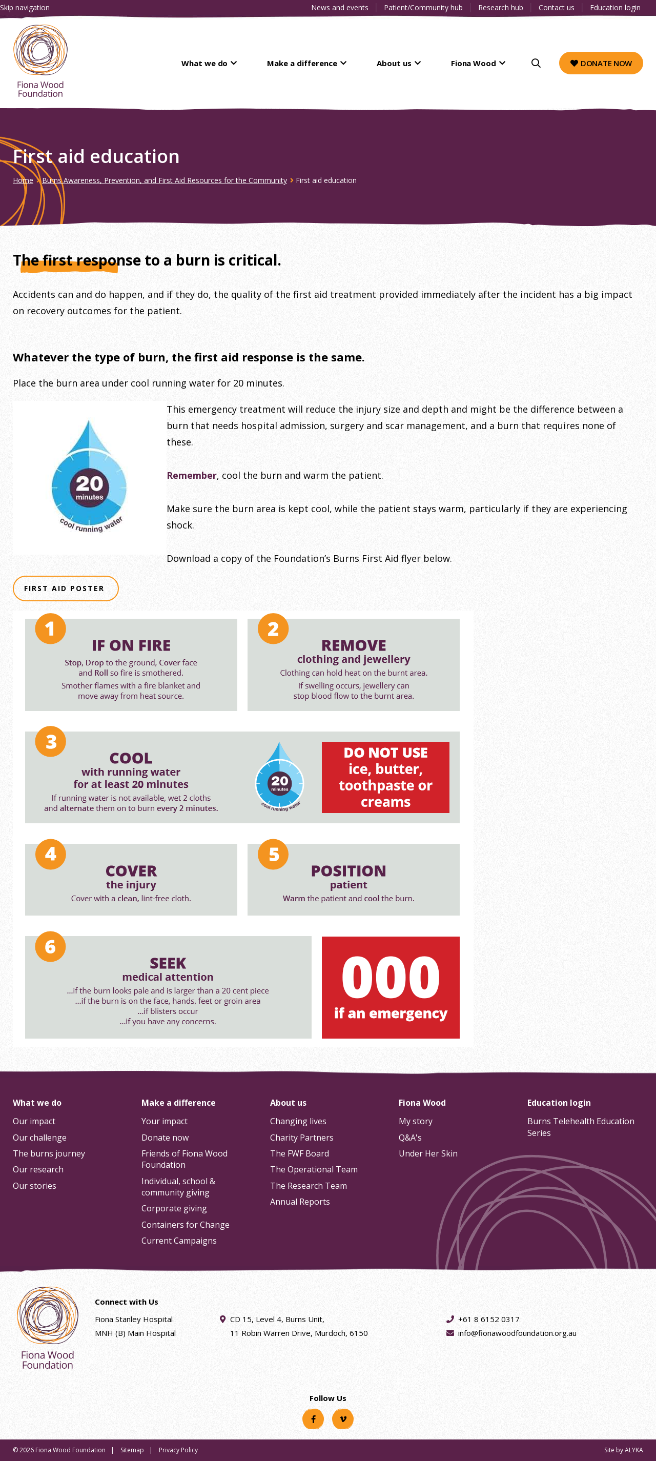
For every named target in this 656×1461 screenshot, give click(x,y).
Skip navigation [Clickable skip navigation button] (25, 7)
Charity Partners (302, 1137)
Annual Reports (300, 1201)
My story (416, 1121)
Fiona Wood (479, 63)
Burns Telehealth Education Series (580, 1126)
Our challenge (40, 1137)
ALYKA (634, 1450)
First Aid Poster (66, 589)
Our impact (34, 1121)
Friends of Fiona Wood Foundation (184, 1159)
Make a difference (332, 63)
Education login (615, 7)
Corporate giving (174, 1208)
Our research (38, 1169)
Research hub (500, 7)
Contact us (557, 7)
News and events (339, 7)
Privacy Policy (178, 1450)
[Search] (536, 63)
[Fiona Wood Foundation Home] (40, 61)
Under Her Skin (428, 1153)
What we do (247, 63)
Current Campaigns (179, 1240)
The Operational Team (314, 1169)
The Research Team (308, 1185)
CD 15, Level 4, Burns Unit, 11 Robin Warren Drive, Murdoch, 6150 (299, 1325)
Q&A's (410, 1137)
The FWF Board (299, 1153)
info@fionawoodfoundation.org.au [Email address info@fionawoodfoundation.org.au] (517, 1333)
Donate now (601, 63)
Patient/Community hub (423, 7)
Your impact (164, 1121)
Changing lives (298, 1121)
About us (411, 63)
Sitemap (132, 1450)
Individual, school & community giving (178, 1186)
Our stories (34, 1185)
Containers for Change (185, 1224)
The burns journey (49, 1153)
